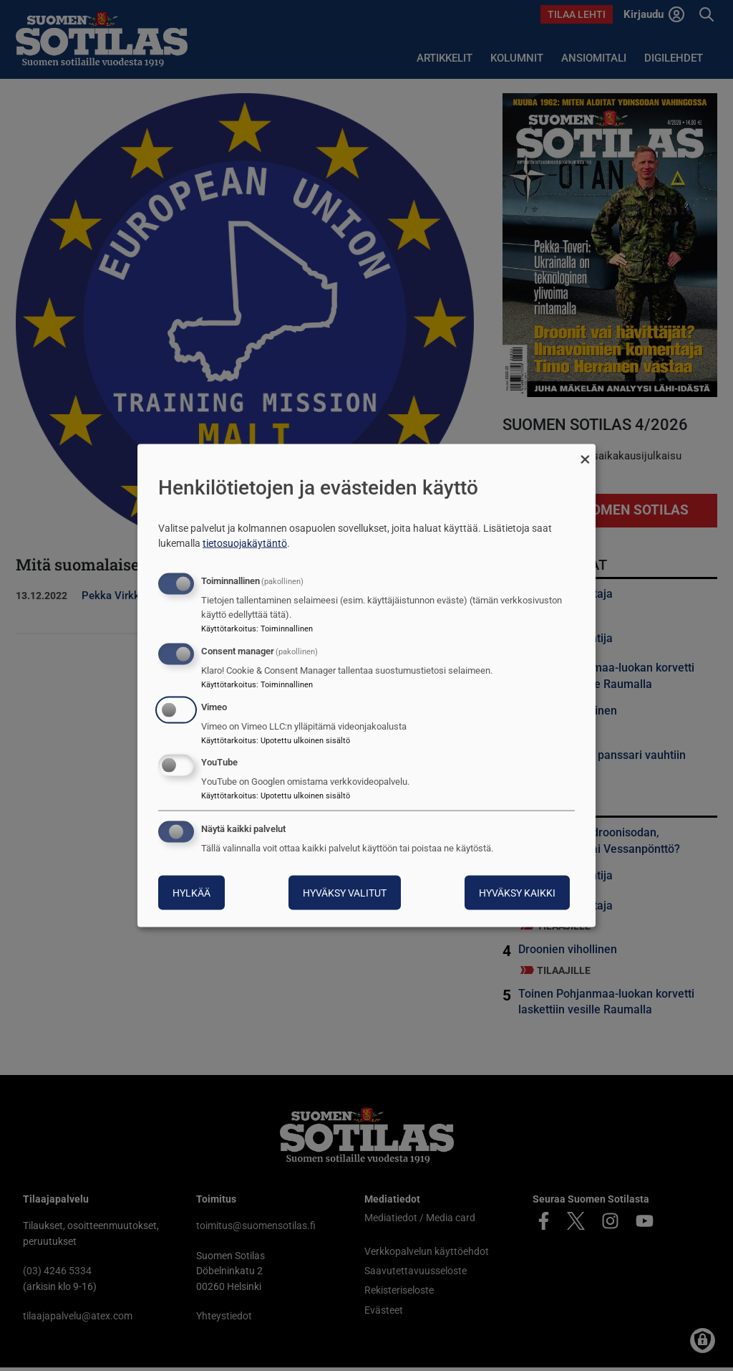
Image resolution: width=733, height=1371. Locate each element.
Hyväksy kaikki (517, 893)
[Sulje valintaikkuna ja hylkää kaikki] (585, 453)
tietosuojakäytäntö (245, 543)
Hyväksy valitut (345, 893)
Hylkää (191, 893)
